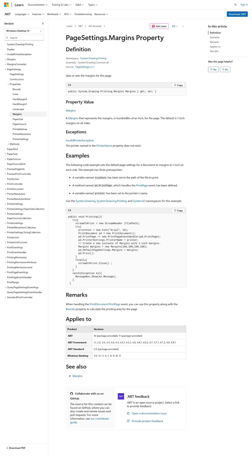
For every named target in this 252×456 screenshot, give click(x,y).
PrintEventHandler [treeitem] (16, 252)
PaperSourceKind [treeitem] (16, 164)
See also (214, 51)
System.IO (139, 201)
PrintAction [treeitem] (13, 179)
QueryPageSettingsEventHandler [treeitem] (24, 292)
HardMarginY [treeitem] (20, 104)
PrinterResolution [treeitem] (22, 134)
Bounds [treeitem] (17, 89)
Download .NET (237, 14)
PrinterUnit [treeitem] (13, 237)
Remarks (214, 42)
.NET (80, 26)
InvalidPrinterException (80, 140)
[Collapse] (43, 23)
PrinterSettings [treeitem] (21, 139)
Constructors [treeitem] (17, 79)
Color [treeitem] (15, 94)
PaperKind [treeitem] (12, 149)
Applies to (215, 46)
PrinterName (104, 145)
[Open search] (235, 5)
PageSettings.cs (83, 66)
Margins (71, 110)
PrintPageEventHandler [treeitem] (19, 277)
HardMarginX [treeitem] (20, 99)
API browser (95, 26)
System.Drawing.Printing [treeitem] (20, 44)
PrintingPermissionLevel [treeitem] (19, 267)
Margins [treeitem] (17, 114)
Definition (215, 32)
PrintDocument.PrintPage (105, 304)
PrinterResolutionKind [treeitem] (18, 199)
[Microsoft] (6, 4)
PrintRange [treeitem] (13, 282)
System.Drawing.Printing (93, 58)
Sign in (244, 4)
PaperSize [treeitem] (18, 119)
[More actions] (183, 26)
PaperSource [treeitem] (19, 124)
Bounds (70, 309)
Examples (215, 37)
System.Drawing (85, 201)
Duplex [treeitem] (10, 49)
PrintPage (142, 185)
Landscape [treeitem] (18, 109)
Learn (69, 26)
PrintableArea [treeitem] (20, 129)
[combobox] (24, 31)
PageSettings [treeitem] (17, 74)
